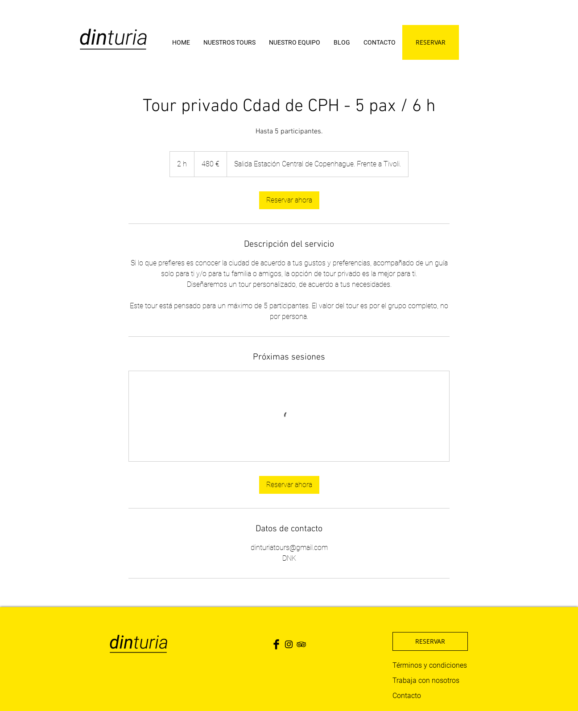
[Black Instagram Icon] (289, 644)
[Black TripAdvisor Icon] (301, 644)
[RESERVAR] (430, 42)
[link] (289, 200)
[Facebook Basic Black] (276, 644)
